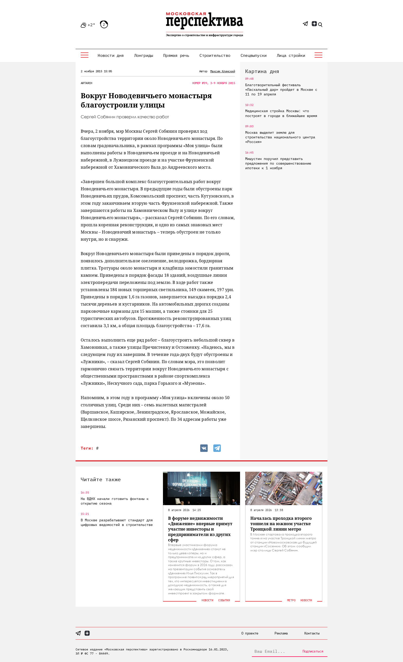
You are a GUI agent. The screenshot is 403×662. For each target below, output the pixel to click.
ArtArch (86, 83)
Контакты (311, 633)
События (224, 600)
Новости (207, 600)
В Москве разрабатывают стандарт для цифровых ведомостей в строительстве (117, 522)
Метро (291, 600)
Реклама (281, 633)
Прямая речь (176, 55)
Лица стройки (291, 55)
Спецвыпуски (254, 55)
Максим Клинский (222, 71)
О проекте (249, 633)
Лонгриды (143, 55)
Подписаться (313, 651)
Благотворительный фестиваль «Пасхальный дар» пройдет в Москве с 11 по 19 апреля (281, 89)
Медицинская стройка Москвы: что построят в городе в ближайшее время (281, 113)
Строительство (214, 55)
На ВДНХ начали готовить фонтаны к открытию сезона (115, 501)
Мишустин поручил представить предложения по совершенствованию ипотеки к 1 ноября (278, 163)
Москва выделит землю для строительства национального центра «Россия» (280, 137)
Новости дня (111, 55)
